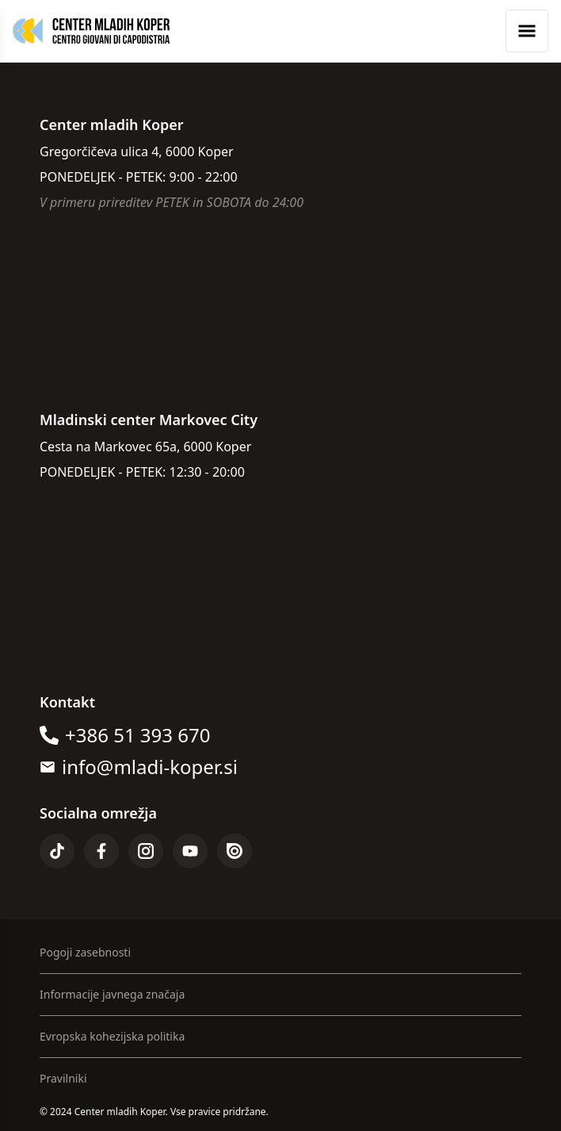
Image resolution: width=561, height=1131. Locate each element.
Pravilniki (63, 1078)
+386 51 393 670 (137, 735)
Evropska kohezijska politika (112, 1036)
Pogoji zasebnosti (85, 952)
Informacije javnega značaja (112, 994)
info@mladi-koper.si (150, 767)
